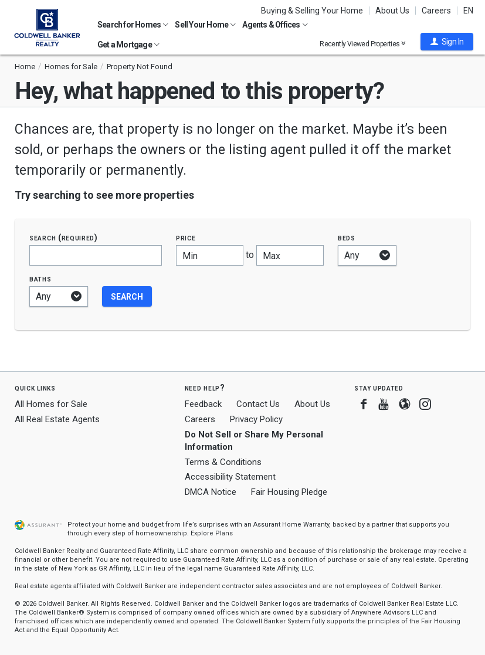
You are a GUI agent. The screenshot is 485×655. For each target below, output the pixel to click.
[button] (446, 41)
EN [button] (468, 10)
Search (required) (63, 237)
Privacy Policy (256, 419)
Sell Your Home (205, 24)
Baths (40, 278)
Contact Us (258, 404)
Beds (346, 237)
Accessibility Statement (230, 476)
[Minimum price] (209, 255)
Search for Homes (132, 24)
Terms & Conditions (223, 462)
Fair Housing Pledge (289, 492)
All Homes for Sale (51, 404)
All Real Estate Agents (57, 419)
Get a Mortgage (128, 44)
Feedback (203, 404)
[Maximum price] (290, 255)
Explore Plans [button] (212, 533)
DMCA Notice (210, 492)
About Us (392, 10)
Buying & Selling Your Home (312, 10)
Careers (436, 10)
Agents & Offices (274, 24)
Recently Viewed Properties (363, 43)
